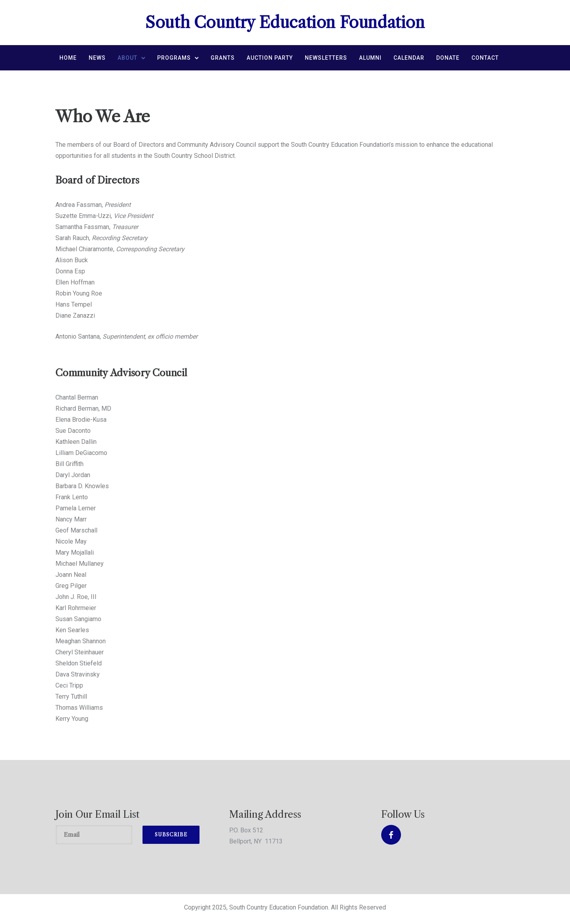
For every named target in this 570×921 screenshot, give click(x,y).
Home (68, 58)
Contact (485, 58)
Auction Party (270, 58)
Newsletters (326, 58)
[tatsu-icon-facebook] (391, 835)
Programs (174, 58)
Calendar (408, 58)
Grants (223, 58)
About (127, 58)
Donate (448, 58)
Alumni (370, 58)
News (97, 58)
